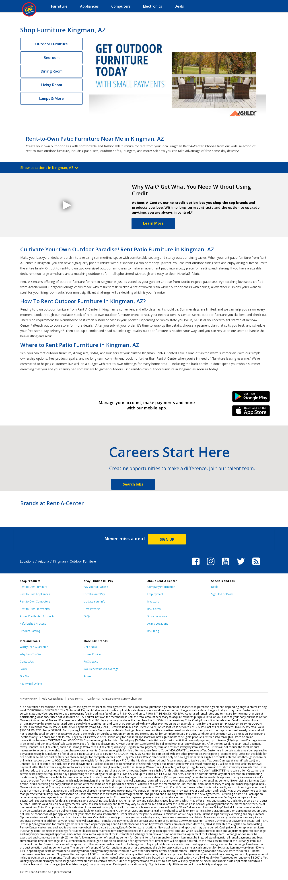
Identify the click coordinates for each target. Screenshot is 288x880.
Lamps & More (51, 98)
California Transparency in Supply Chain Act (114, 699)
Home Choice (92, 654)
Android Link (251, 398)
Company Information (161, 587)
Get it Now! (90, 647)
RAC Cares (153, 609)
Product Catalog (30, 631)
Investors (153, 601)
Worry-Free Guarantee (34, 647)
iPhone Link (251, 412)
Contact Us (27, 661)
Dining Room (51, 71)
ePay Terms (75, 699)
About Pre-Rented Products (37, 616)
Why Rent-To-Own (31, 654)
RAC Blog (153, 631)
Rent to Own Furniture (33, 587)
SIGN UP (167, 539)
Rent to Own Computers (35, 601)
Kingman (59, 561)
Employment (155, 594)
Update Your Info (94, 601)
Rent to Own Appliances (35, 594)
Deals (214, 587)
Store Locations (157, 616)
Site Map (25, 676)
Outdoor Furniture (51, 44)
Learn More (153, 223)
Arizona (43, 561)
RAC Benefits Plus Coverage (101, 669)
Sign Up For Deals (222, 594)
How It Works (92, 609)
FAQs (87, 616)
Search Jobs (133, 484)
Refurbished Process (33, 624)
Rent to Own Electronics (34, 609)
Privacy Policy (28, 699)
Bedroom (52, 57)
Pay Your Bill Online (96, 587)
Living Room (51, 84)
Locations (27, 561)
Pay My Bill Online (31, 684)
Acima (87, 676)
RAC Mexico (91, 661)
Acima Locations (157, 624)
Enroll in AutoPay (94, 594)
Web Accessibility (52, 699)
